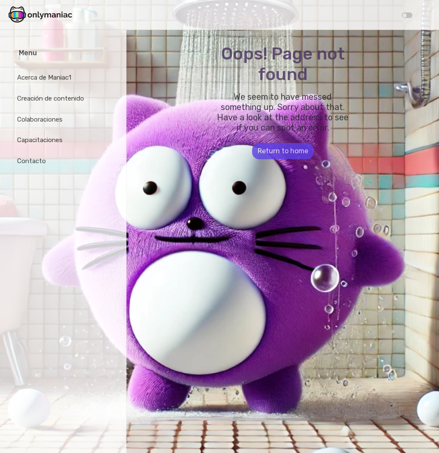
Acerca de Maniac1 (44, 77)
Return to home (283, 151)
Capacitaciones (40, 140)
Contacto (31, 161)
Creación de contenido (50, 98)
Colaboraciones (40, 119)
